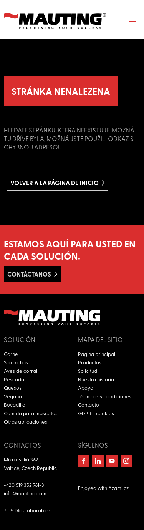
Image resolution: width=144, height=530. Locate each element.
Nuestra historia (96, 379)
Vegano (13, 396)
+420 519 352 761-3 (24, 484)
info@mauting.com (25, 493)
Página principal (96, 354)
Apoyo (85, 387)
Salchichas (16, 362)
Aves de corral (20, 370)
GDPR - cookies (96, 413)
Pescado (14, 379)
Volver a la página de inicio (54, 182)
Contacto (88, 404)
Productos (89, 362)
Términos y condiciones (104, 396)
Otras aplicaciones (25, 421)
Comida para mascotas (31, 413)
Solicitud (87, 370)
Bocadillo (14, 404)
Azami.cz (118, 488)
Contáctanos (29, 274)
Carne (11, 354)
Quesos (13, 387)
